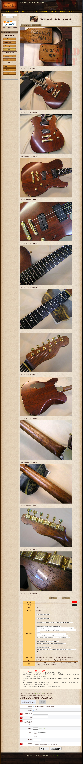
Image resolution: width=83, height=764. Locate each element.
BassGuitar (8, 59)
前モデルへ (53, 598)
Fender (7, 39)
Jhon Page (8, 46)
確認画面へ (56, 749)
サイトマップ (72, 11)
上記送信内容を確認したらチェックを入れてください (46, 744)
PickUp (7, 73)
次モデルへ (65, 598)
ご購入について (25, 11)
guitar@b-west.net (39, 693)
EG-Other (7, 49)
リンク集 (35, 11)
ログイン (55, 755)
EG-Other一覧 (36, 25)
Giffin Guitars (8, 42)
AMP (6, 66)
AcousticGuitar (9, 56)
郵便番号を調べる (43, 728)
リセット (44, 749)
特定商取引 (62, 11)
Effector (7, 69)
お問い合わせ (43, 11)
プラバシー (53, 11)
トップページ (6, 11)
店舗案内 (15, 11)
